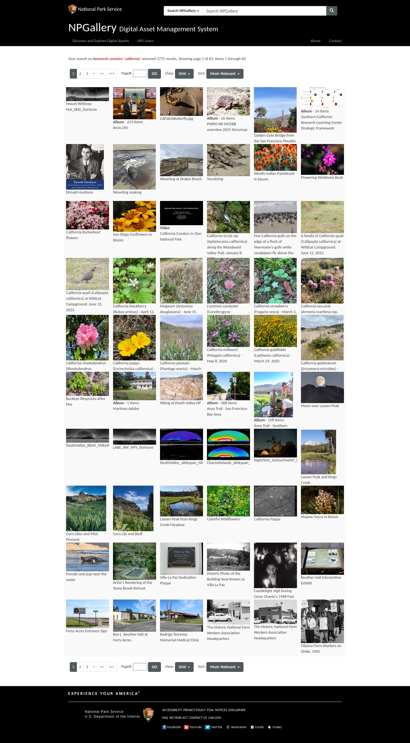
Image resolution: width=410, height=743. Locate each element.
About (316, 40)
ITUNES (274, 727)
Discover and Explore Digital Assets (101, 40)
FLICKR (257, 727)
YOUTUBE (193, 727)
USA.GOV (214, 718)
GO (154, 73)
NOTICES (221, 710)
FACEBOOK (171, 727)
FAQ (165, 718)
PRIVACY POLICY (194, 710)
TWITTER (213, 727)
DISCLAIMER (236, 710)
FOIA (210, 710)
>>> (111, 73)
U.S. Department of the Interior (112, 717)
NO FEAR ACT (178, 718)
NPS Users (145, 40)
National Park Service (104, 712)
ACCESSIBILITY (172, 710)
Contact (335, 40)
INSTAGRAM (236, 727)
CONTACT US (198, 718)
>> (102, 73)
